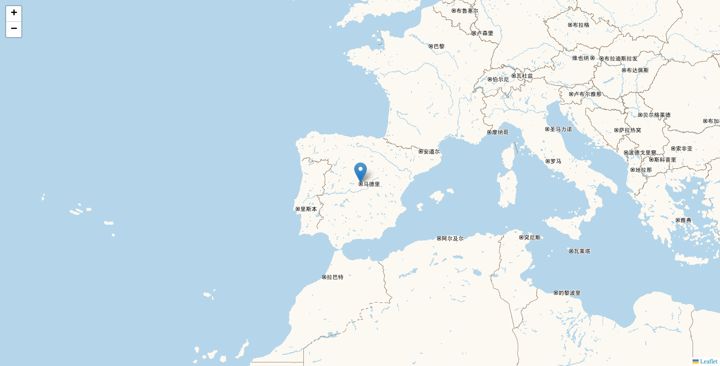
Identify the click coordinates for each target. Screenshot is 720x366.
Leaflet (705, 361)
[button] (360, 172)
